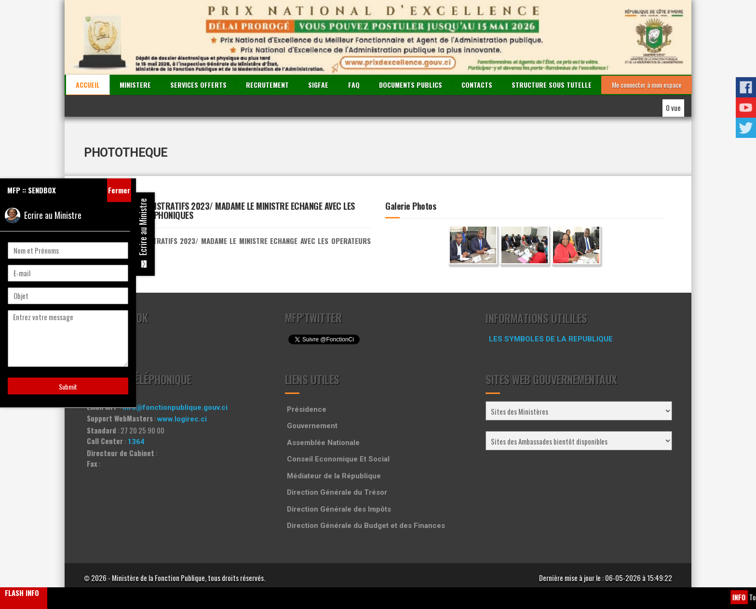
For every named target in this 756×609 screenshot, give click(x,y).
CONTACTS (476, 85)
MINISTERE (135, 85)
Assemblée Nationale (323, 442)
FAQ (354, 85)
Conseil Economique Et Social (338, 459)
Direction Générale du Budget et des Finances (366, 525)
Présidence (306, 409)
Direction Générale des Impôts (339, 509)
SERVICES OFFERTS (198, 85)
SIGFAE (318, 85)
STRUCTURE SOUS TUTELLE (552, 85)
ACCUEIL (88, 85)
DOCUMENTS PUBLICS (410, 85)
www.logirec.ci (182, 419)
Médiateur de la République (334, 476)
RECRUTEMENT (267, 85)
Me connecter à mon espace (646, 85)
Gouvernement (312, 425)
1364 (136, 441)
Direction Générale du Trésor (337, 492)
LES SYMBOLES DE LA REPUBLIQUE (551, 339)
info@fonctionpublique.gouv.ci (175, 407)
